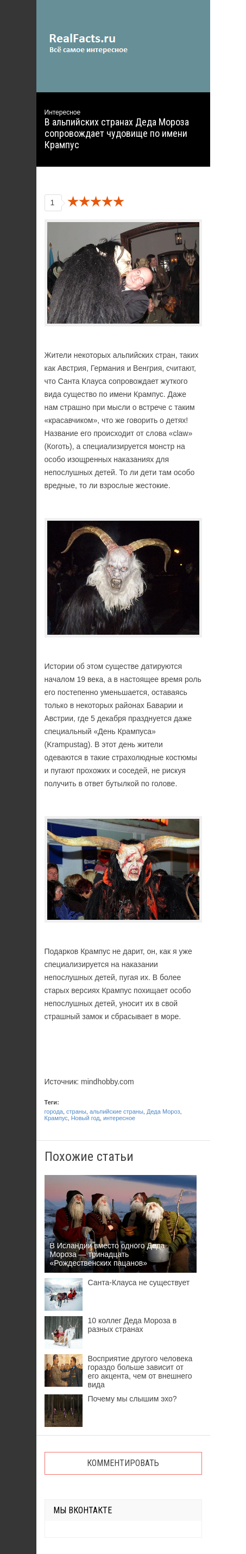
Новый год (85, 1118)
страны (76, 1111)
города (54, 1111)
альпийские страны (116, 1111)
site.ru (104, 43)
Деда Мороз (163, 1111)
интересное (119, 1118)
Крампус (56, 1118)
